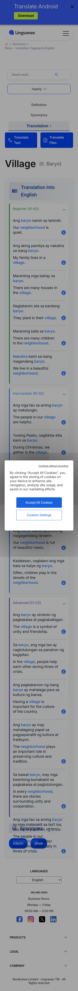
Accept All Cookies (39, 502)
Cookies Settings (39, 515)
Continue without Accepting (53, 466)
